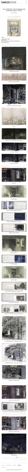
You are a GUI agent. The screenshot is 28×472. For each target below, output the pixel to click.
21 (9, 458)
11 (16, 457)
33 (17, 459)
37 (24, 459)
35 (21, 459)
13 (20, 457)
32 (15, 459)
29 (24, 458)
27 (20, 458)
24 (15, 458)
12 (18, 457)
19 (6, 458)
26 (18, 458)
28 (22, 458)
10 (15, 457)
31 (14, 459)
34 (19, 459)
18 (4, 458)
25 (16, 458)
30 (25, 458)
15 (24, 457)
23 (13, 458)
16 (25, 457)
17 (2, 458)
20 (8, 458)
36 (23, 459)
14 (22, 457)
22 (11, 458)
